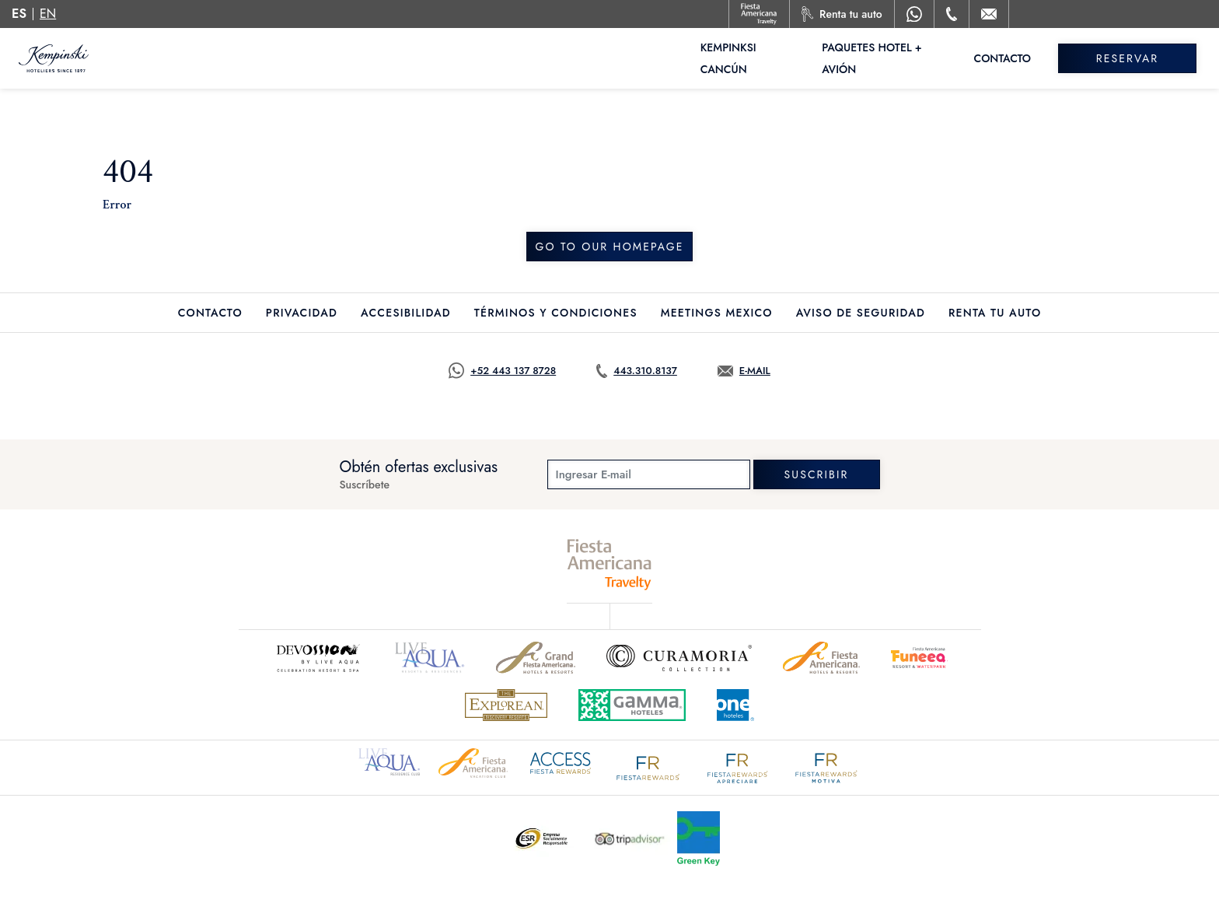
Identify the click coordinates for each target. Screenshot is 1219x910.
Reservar (1133, 58)
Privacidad (301, 312)
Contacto (1014, 58)
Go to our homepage (609, 246)
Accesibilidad (406, 312)
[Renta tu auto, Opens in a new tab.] (842, 14)
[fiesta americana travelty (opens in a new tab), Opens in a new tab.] (610, 564)
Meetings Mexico (717, 312)
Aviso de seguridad (860, 312)
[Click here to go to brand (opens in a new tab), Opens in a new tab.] (430, 658)
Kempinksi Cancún (753, 58)
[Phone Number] (951, 14)
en (48, 13)
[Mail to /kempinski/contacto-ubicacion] (988, 14)
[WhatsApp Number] (914, 14)
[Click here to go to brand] (317, 658)
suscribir (816, 474)
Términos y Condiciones (555, 312)
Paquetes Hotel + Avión (896, 58)
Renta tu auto (994, 312)
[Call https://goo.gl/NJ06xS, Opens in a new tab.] (502, 371)
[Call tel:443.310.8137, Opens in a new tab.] (636, 371)
